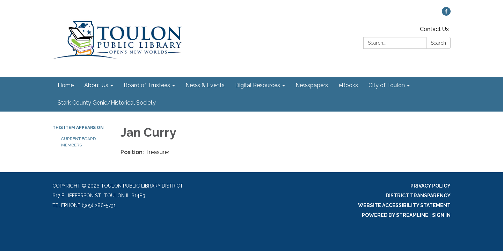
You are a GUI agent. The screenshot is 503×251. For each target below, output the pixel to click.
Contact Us (434, 29)
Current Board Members (78, 141)
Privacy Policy (430, 186)
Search (438, 43)
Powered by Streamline (395, 215)
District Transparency (418, 195)
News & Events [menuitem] (205, 85)
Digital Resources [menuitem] (257, 85)
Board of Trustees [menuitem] (147, 85)
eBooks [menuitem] (348, 85)
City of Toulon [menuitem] (387, 85)
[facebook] (446, 13)
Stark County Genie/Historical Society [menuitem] (107, 102)
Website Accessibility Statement (404, 205)
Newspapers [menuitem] (312, 85)
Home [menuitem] (66, 85)
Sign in (441, 215)
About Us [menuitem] (96, 85)
